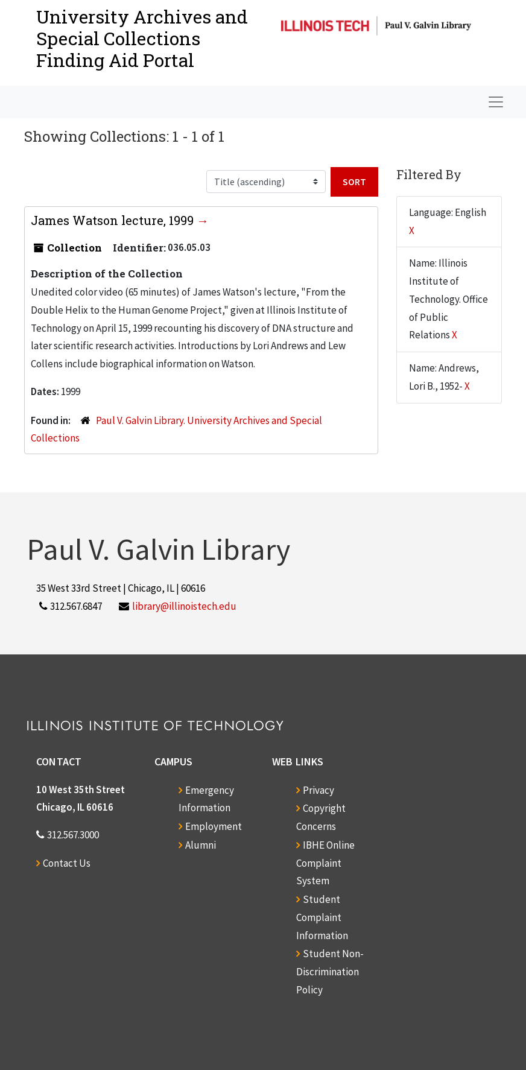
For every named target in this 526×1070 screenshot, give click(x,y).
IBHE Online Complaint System (325, 863)
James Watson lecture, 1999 (114, 220)
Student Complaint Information (322, 917)
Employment (213, 826)
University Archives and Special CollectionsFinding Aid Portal (142, 38)
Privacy (318, 790)
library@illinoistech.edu (184, 606)
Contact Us (66, 863)
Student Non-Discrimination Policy (330, 971)
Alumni (200, 845)
